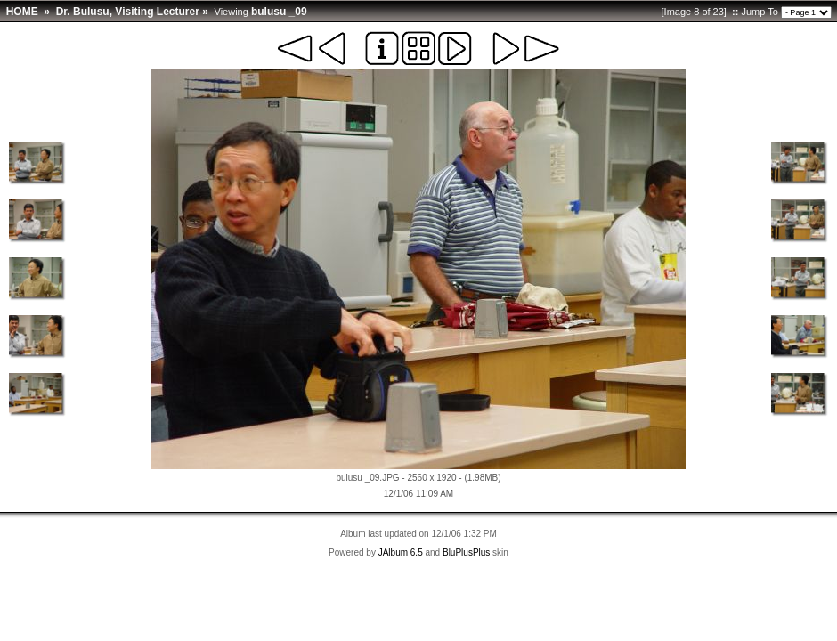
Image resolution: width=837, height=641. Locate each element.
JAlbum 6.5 (400, 552)
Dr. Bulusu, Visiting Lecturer (127, 11)
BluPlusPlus (466, 552)
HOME (22, 11)
